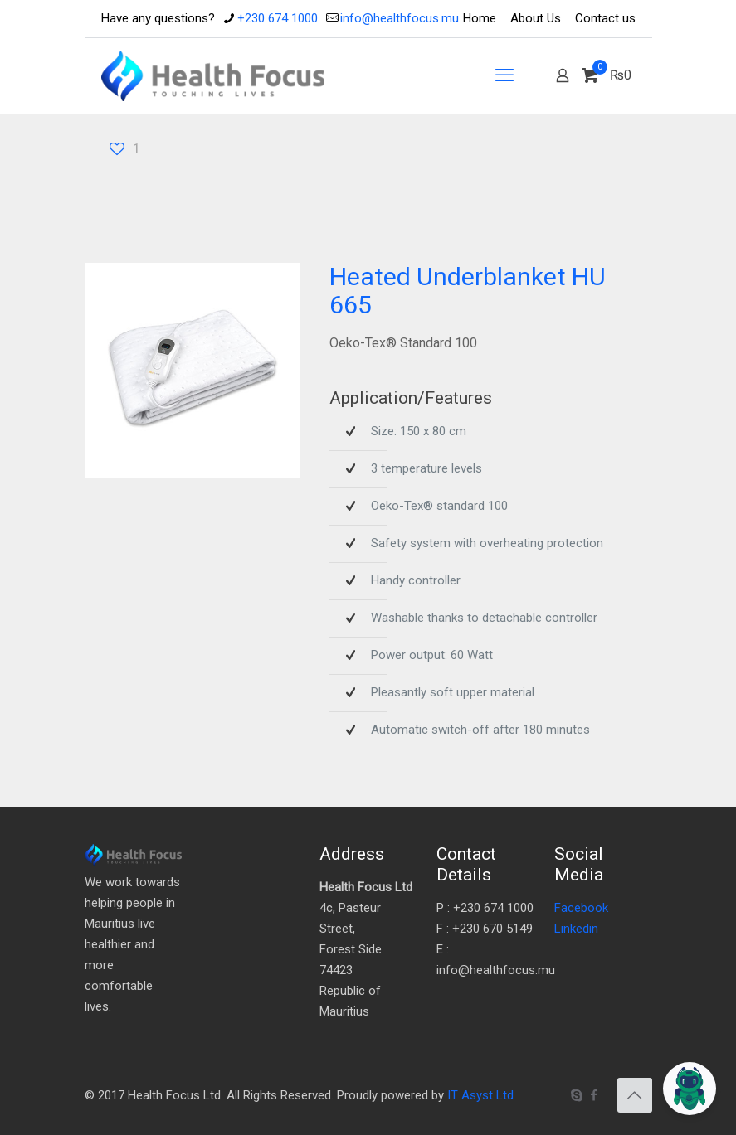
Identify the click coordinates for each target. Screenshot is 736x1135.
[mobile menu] (504, 75)
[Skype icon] (577, 1095)
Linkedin (576, 928)
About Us (535, 18)
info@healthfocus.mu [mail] (399, 18)
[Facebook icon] (594, 1095)
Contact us (605, 18)
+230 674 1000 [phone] (277, 18)
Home (479, 18)
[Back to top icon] (634, 1095)
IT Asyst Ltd (480, 1095)
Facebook (581, 907)
